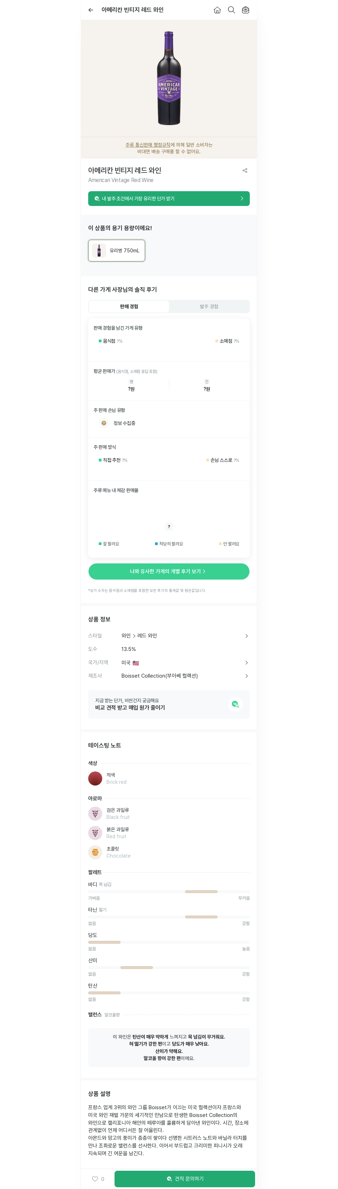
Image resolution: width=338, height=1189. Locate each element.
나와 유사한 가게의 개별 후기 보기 (169, 571)
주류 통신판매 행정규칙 (147, 145)
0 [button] (97, 1179)
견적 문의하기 (185, 1179)
